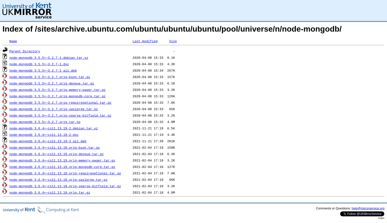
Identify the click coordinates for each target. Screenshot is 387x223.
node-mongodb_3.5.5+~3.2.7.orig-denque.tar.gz (51, 83)
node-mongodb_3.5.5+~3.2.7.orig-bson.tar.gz (49, 77)
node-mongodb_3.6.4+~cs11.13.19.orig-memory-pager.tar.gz (62, 160)
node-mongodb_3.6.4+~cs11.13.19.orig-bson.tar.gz (54, 147)
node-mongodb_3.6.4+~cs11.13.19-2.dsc (44, 134)
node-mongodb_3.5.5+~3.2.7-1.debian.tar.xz (48, 57)
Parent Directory (24, 51)
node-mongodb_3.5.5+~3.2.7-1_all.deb (43, 70)
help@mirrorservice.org (368, 208)
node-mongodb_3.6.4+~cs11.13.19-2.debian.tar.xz (53, 128)
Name (13, 41)
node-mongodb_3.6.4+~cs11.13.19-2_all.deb (47, 141)
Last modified (145, 41)
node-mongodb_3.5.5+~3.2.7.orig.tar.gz (45, 122)
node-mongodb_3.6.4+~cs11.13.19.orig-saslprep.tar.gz (58, 179)
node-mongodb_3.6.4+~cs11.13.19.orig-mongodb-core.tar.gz (62, 166)
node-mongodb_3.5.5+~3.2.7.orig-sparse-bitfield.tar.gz (60, 115)
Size (173, 41)
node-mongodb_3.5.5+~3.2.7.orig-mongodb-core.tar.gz (57, 96)
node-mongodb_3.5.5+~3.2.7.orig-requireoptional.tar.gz (60, 102)
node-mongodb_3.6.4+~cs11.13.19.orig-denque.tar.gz (56, 154)
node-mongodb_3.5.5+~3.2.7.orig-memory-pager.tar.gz (57, 89)
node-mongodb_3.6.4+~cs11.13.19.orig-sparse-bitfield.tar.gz (65, 186)
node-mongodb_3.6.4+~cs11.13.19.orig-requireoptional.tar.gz (65, 173)
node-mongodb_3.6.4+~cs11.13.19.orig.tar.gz (49, 192)
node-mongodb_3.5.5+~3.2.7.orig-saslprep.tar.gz (53, 109)
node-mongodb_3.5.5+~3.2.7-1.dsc (39, 64)
